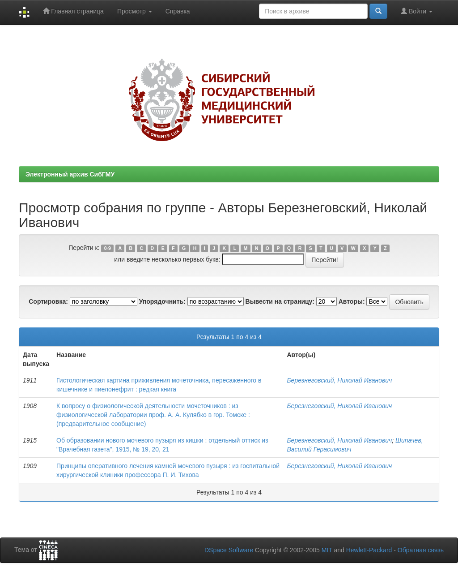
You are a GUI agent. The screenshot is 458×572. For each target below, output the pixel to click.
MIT (327, 550)
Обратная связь (421, 550)
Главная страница (73, 11)
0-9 (107, 248)
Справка (177, 11)
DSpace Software (228, 550)
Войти (417, 11)
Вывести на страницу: (280, 301)
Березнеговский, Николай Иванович (339, 380)
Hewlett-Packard (369, 550)
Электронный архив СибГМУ (69, 174)
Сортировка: (48, 301)
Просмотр (134, 11)
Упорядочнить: (162, 301)
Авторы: (352, 301)
